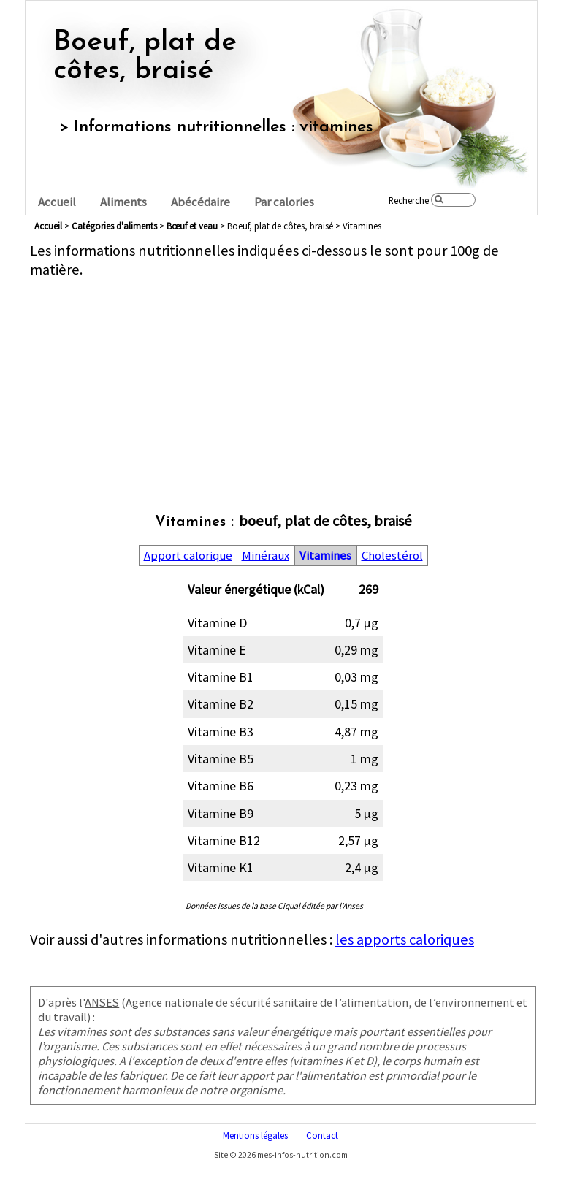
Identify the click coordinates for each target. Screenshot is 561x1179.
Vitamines (325, 555)
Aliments (123, 202)
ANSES (102, 1002)
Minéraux (265, 555)
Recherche (409, 200)
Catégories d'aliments (114, 226)
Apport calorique (188, 555)
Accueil (57, 202)
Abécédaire (200, 202)
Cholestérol (392, 555)
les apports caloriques (404, 939)
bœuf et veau (192, 226)
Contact (322, 1135)
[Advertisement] (283, 381)
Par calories (284, 202)
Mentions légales (255, 1135)
